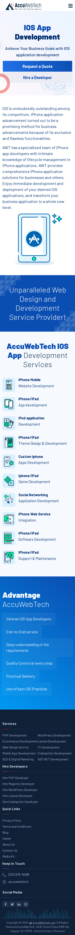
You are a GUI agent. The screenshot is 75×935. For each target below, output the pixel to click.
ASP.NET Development (53, 759)
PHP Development (14, 735)
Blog (5, 832)
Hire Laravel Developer (17, 796)
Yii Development (49, 747)
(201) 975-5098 (18, 874)
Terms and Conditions (16, 826)
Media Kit (8, 856)
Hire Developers (15, 766)
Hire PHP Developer (15, 778)
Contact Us (9, 850)
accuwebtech (18, 882)
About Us (8, 844)
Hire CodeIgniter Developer (20, 802)
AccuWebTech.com (44, 922)
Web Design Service (15, 747)
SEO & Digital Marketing (18, 759)
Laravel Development (52, 741)
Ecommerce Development (19, 741)
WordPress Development (54, 735)
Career (6, 838)
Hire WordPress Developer (19, 790)
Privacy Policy (11, 820)
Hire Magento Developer (18, 784)
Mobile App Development (19, 753)
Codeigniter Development (55, 753)
